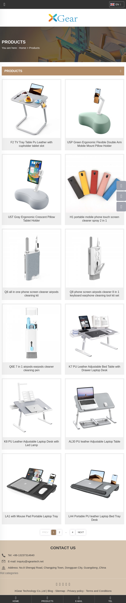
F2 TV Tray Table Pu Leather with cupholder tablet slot (31, 144)
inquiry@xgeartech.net (30, 561)
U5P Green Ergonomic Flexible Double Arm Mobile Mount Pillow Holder (94, 144)
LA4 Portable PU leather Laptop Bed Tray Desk (95, 518)
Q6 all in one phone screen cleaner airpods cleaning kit (31, 293)
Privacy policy (75, 590)
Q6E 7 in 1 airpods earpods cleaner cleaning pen (31, 368)
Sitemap (60, 590)
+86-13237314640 (23, 555)
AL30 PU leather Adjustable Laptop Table (94, 441)
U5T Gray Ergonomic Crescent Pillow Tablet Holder (31, 218)
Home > (24, 47)
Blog (50, 590)
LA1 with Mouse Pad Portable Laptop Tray (31, 516)
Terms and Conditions (99, 590)
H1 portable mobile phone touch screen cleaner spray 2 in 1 (94, 218)
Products (34, 47)
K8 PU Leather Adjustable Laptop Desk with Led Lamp (31, 443)
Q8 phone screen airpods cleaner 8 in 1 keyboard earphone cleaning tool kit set (94, 293)
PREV (45, 532)
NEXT (81, 532)
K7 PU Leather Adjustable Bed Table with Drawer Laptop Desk (94, 368)
